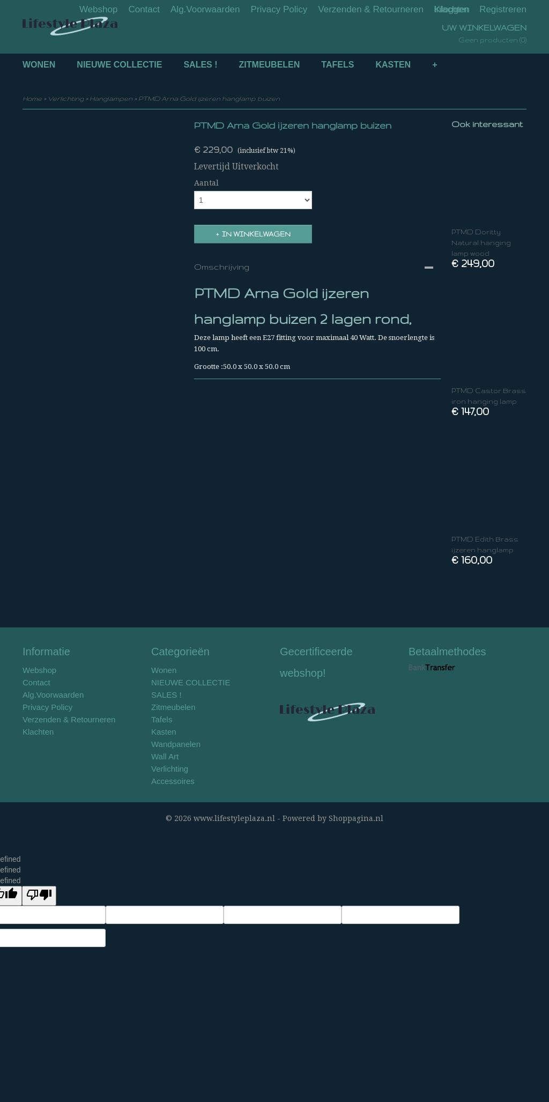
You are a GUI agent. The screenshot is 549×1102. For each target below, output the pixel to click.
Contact (144, 9)
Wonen (39, 64)
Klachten (38, 731)
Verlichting (66, 98)
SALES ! (200, 64)
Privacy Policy (279, 9)
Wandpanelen (176, 744)
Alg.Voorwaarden (205, 9)
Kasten (393, 64)
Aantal (206, 183)
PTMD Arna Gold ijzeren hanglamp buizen (209, 98)
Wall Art (165, 756)
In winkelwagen (256, 234)
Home (32, 98)
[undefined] (39, 896)
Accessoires (173, 781)
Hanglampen (111, 98)
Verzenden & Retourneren (371, 9)
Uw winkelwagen (484, 27)
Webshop (98, 9)
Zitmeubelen (269, 64)
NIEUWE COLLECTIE (119, 64)
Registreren (502, 9)
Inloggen (451, 9)
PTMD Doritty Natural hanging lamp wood (481, 242)
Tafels (337, 64)
